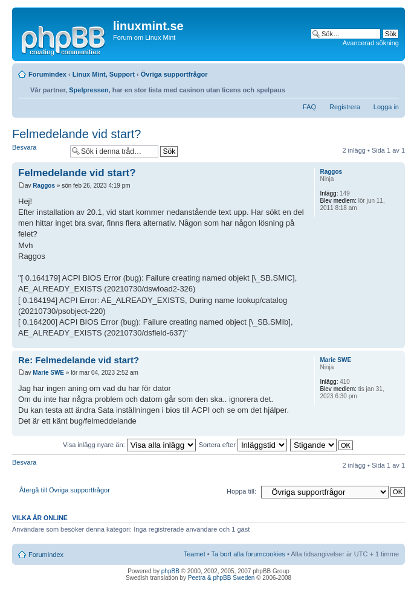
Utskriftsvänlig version (371, 86)
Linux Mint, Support (104, 74)
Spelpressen (88, 90)
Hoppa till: (241, 491)
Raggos (44, 185)
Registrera (344, 106)
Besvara (38, 151)
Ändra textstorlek (390, 86)
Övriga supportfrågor (174, 74)
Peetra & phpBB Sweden (221, 577)
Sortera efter (243, 444)
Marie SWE (48, 372)
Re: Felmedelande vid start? (78, 360)
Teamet (194, 554)
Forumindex (47, 74)
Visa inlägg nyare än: (129, 444)
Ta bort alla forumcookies (248, 554)
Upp (395, 342)
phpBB (170, 571)
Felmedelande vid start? (76, 134)
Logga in (386, 106)
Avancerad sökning (371, 42)
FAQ (309, 106)
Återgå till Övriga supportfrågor (64, 490)
